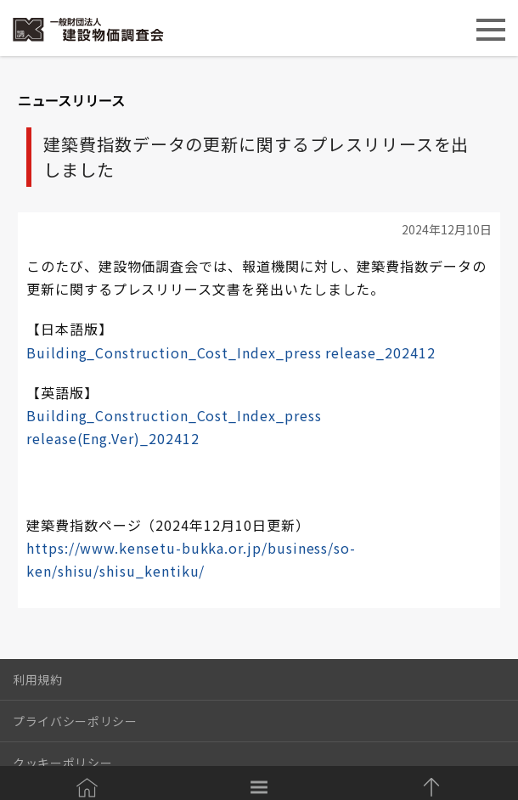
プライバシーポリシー (75, 721)
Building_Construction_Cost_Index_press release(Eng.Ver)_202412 (173, 426)
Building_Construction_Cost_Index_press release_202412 (230, 352)
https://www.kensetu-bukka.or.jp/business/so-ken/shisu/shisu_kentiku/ (191, 559)
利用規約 (38, 679)
